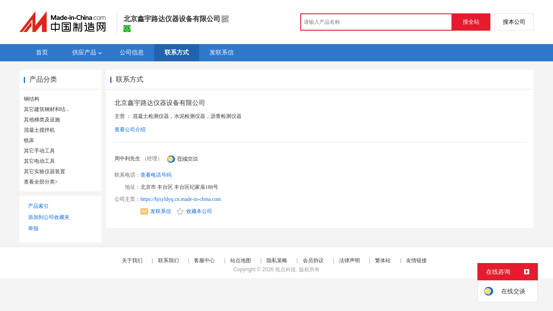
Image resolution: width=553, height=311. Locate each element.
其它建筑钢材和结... (46, 109)
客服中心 (204, 260)
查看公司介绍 (130, 130)
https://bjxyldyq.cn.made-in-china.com (180, 199)
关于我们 (132, 260)
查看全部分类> (41, 182)
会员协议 (313, 260)
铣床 (29, 140)
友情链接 (416, 260)
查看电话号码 (156, 175)
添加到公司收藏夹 (49, 217)
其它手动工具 (39, 151)
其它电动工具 (39, 161)
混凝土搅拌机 (39, 130)
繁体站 (383, 260)
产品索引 (38, 206)
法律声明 (349, 260)
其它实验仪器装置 (44, 171)
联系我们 (168, 260)
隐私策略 (277, 260)
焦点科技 (285, 270)
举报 (33, 228)
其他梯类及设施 (42, 120)
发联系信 (155, 211)
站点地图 (240, 260)
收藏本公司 (194, 211)
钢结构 (31, 99)
